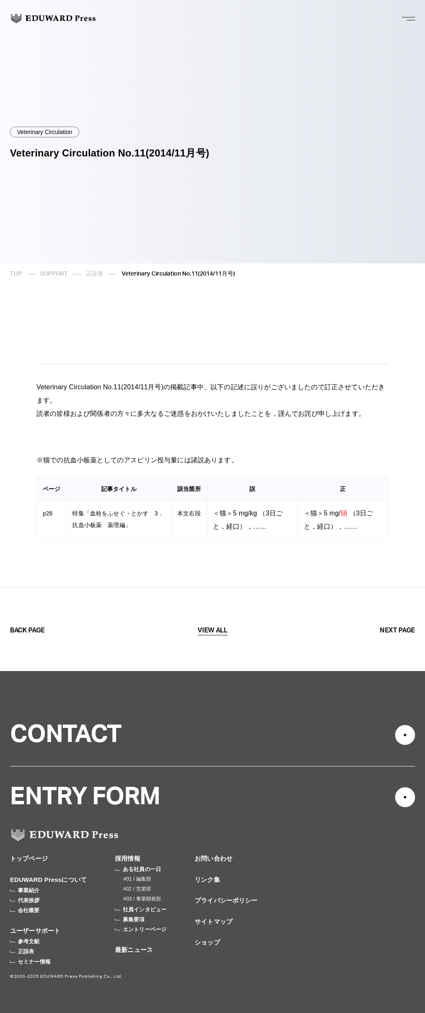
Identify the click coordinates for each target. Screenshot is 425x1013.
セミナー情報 (30, 962)
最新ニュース (134, 949)
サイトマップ (213, 921)
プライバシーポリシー (226, 900)
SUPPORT (54, 274)
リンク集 (207, 879)
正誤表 (94, 274)
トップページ (29, 858)
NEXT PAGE (397, 630)
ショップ (207, 942)
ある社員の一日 (138, 869)
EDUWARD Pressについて (48, 879)
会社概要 (25, 910)
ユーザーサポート (35, 930)
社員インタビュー (140, 909)
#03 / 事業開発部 (142, 899)
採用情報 (127, 858)
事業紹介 (25, 890)
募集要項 (130, 919)
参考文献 (25, 941)
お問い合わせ (213, 858)
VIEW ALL (212, 630)
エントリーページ (140, 929)
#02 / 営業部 (137, 889)
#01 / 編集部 (137, 879)
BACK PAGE (27, 630)
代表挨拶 (25, 900)
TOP (16, 274)
